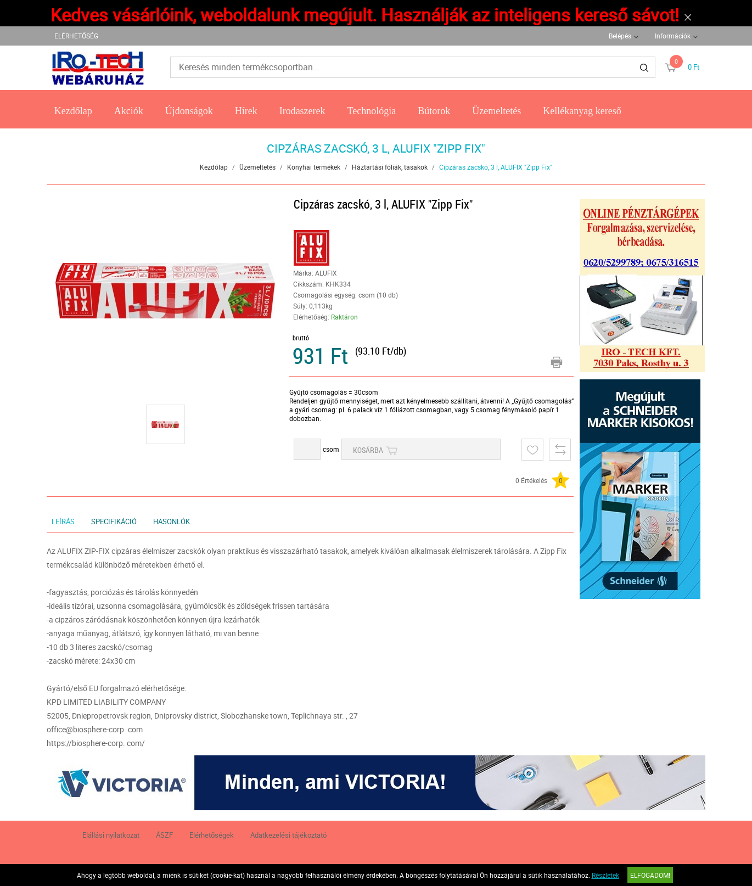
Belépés (620, 35)
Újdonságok (189, 110)
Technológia (371, 110)
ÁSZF (164, 835)
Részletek (605, 875)
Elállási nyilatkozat (110, 835)
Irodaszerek (302, 110)
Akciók (128, 110)
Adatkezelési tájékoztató (288, 835)
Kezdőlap (73, 110)
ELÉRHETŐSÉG (76, 35)
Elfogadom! (650, 875)
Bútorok (434, 110)
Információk (673, 35)
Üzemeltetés (496, 110)
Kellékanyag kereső (582, 110)
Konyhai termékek (313, 166)
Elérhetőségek (211, 835)
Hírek (246, 110)
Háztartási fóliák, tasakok (390, 166)
